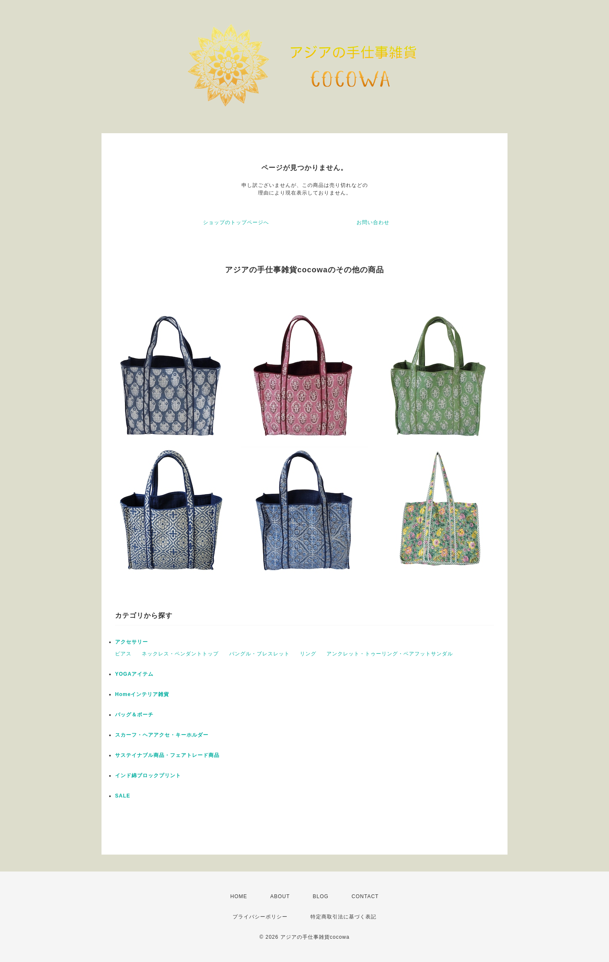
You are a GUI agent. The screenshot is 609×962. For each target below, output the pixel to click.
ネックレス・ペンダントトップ (180, 654)
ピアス (123, 654)
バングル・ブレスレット (259, 654)
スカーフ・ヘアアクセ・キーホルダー (161, 735)
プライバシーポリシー (260, 917)
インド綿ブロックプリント (148, 775)
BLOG (321, 896)
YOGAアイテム (134, 674)
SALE (122, 796)
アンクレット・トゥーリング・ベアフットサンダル (389, 654)
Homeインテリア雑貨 (142, 694)
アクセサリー (131, 642)
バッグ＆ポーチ (134, 715)
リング (308, 654)
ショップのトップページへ (236, 222)
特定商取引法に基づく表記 (343, 917)
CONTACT (365, 896)
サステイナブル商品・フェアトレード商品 (167, 755)
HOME (238, 896)
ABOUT (280, 896)
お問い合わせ (373, 222)
